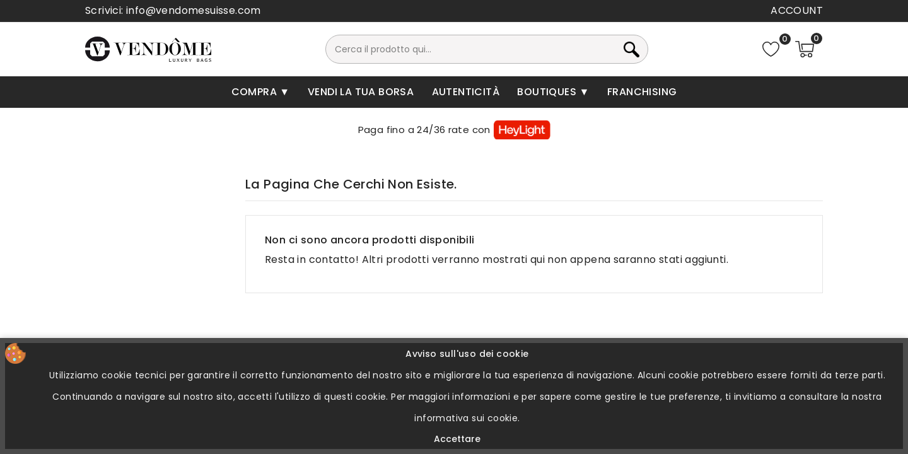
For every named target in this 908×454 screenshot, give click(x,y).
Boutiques (548, 91)
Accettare (457, 439)
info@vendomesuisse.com (193, 10)
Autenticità (465, 91)
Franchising (642, 91)
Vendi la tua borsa (361, 91)
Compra (255, 91)
